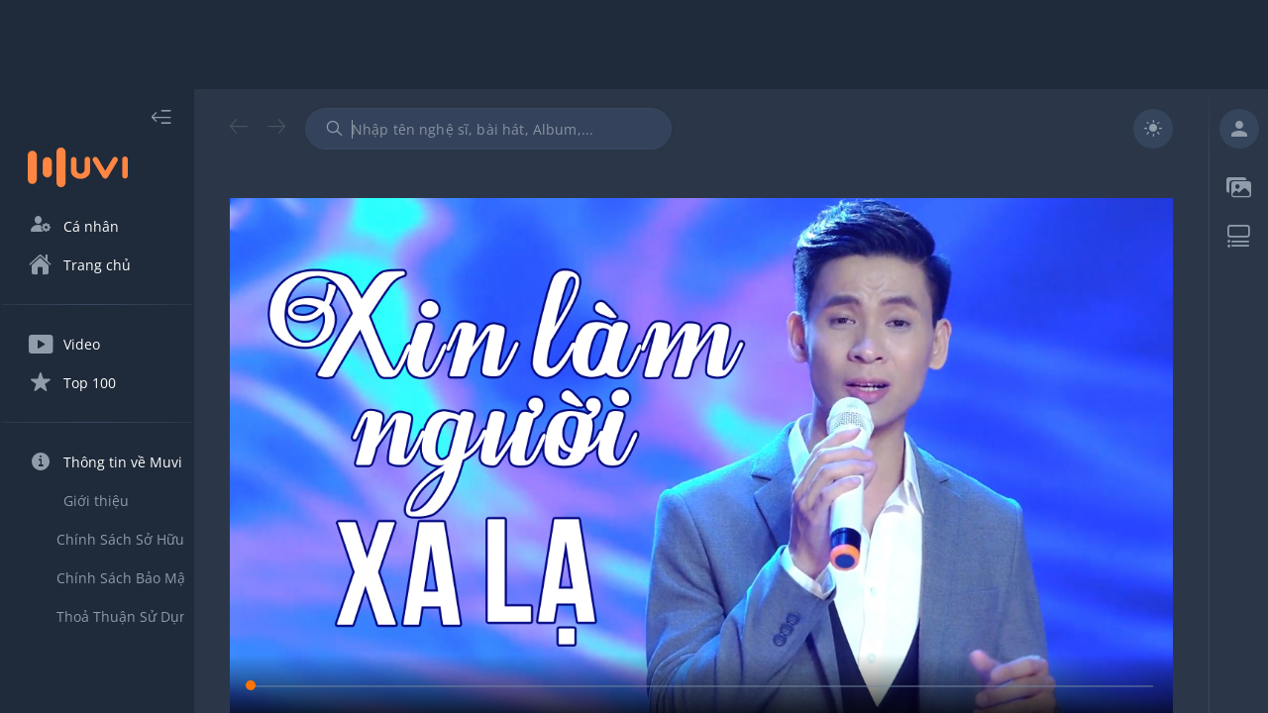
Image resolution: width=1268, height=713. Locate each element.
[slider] (719, 665)
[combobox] (524, 129)
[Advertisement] (634, 44)
